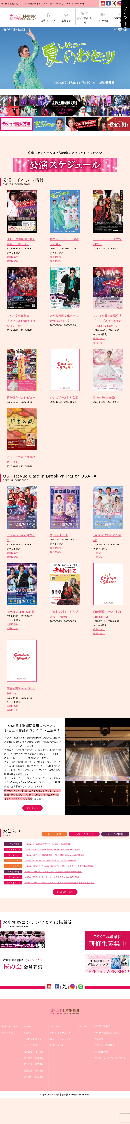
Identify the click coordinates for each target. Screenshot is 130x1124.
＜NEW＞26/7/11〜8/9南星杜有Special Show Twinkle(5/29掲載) (52, 849)
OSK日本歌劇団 (121, 17)
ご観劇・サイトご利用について (110, 1058)
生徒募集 (98, 1039)
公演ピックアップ (32, 1039)
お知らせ (66, 17)
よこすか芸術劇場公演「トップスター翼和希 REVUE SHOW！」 (107, 320)
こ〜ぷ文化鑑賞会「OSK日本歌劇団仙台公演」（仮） (21, 320)
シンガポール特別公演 (64, 397)
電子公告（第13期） (33, 1077)
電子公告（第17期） (33, 1051)
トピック (27, 1032)
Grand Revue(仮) (104, 397)
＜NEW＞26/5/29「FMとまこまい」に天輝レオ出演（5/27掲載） (53, 871)
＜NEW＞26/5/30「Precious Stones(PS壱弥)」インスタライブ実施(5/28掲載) (58, 866)
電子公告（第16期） (33, 1058)
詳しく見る (32, 808)
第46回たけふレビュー (21, 397)
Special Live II (59, 535)
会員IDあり (12, 257)
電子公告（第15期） (33, 1064)
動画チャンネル (58, 1045)
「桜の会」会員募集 (104, 1045)
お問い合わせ (101, 1051)
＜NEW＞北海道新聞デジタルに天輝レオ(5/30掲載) (47, 844)
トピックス (54, 834)
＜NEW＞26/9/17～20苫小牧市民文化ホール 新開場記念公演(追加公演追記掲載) (59, 882)
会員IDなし (12, 261)
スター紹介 (103, 17)
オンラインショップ (60, 1039)
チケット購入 (8, 1032)
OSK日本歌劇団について (106, 1032)
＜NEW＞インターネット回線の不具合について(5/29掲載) (50, 860)
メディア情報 (115, 834)
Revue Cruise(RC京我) (21, 611)
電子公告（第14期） (33, 1070)
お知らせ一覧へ (65, 892)
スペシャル (55, 1026)
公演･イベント (48, 17)
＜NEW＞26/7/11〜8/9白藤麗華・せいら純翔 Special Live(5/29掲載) (54, 855)
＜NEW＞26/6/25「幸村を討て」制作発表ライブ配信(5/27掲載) (52, 877)
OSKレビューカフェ (60, 1032)
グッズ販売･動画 (84, 17)
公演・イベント (84, 834)
